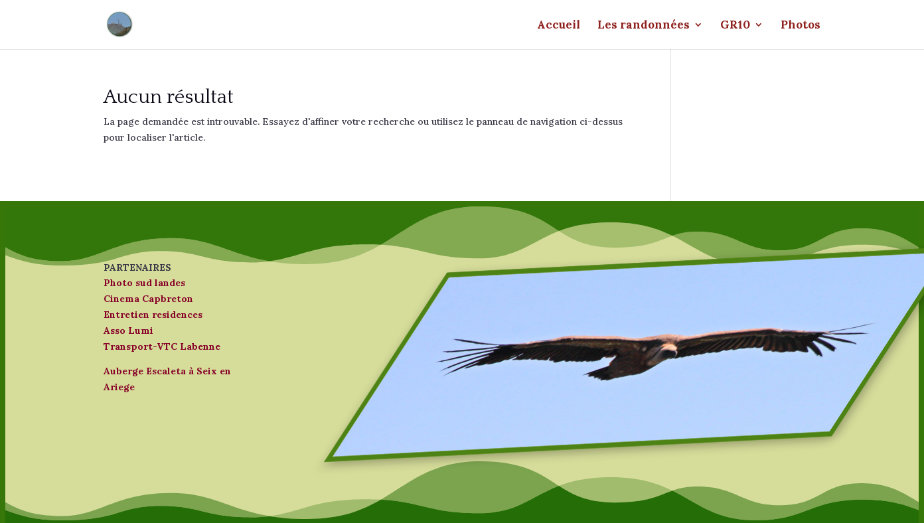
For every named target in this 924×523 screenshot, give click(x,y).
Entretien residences (153, 315)
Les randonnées (643, 26)
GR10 (735, 26)
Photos (800, 26)
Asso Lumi (128, 330)
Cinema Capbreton (148, 299)
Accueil (558, 26)
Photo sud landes (144, 283)
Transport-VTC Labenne (162, 346)
